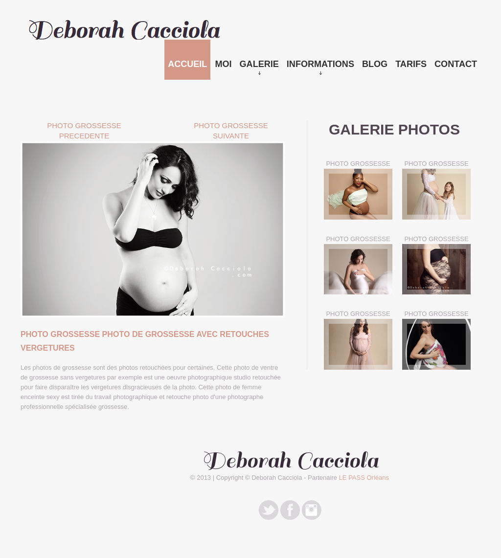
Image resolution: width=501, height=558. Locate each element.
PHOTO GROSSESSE (358, 163)
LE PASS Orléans (364, 477)
